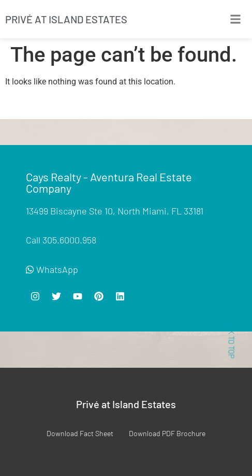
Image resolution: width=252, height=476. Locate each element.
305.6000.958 (69, 240)
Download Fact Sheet (80, 433)
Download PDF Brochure (167, 433)
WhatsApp (52, 269)
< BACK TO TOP (231, 334)
